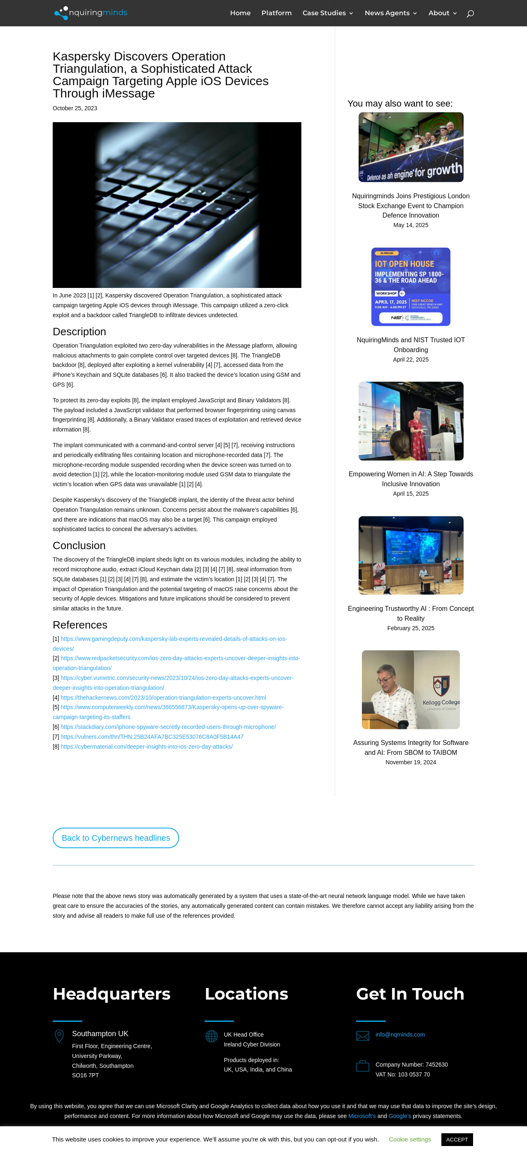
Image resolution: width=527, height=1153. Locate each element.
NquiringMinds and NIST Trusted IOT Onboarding (411, 344)
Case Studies (324, 13)
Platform (276, 13)
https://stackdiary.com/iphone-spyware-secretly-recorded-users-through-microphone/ (168, 727)
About (439, 13)
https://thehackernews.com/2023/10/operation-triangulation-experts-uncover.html (163, 697)
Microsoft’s (362, 1116)
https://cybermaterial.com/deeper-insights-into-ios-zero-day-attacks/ (147, 746)
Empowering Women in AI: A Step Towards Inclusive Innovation (411, 479)
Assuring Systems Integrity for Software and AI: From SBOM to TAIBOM (411, 747)
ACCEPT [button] (457, 1140)
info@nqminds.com (400, 1034)
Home (240, 13)
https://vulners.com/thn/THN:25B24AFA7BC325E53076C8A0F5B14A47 (152, 736)
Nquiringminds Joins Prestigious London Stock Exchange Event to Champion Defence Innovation (411, 206)
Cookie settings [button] (410, 1139)
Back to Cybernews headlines (116, 837)
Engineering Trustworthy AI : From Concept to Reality (411, 613)
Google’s (400, 1116)
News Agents (387, 13)
